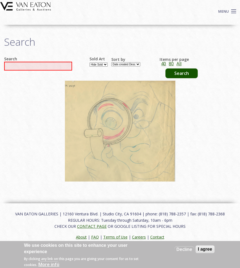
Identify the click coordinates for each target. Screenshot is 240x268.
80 (171, 64)
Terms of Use (115, 237)
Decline (184, 249)
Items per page (174, 59)
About (81, 237)
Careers (139, 237)
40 (163, 64)
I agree (205, 249)
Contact (157, 237)
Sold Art (97, 59)
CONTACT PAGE (92, 226)
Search (10, 59)
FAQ (95, 237)
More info (48, 264)
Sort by (118, 59)
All (178, 64)
